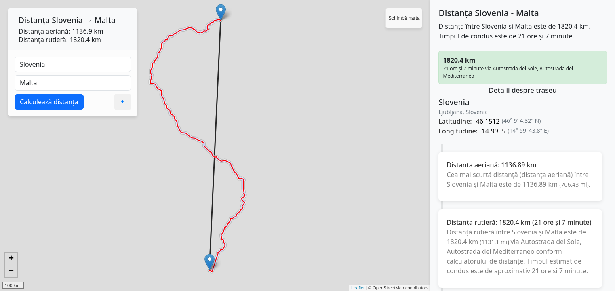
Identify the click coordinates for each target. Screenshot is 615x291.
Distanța (34, 20)
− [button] (11, 271)
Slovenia (67, 20)
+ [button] (11, 259)
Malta (105, 20)
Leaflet (357, 287)
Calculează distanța (49, 101)
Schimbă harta (403, 18)
